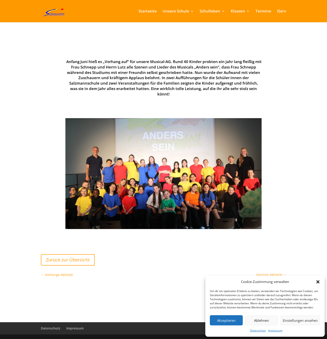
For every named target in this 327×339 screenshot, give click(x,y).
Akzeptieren (226, 320)
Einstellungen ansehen (300, 320)
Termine (263, 12)
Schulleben (210, 12)
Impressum (275, 330)
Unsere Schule (176, 12)
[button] (318, 282)
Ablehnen (261, 320)
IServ (281, 12)
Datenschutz (258, 330)
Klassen (238, 12)
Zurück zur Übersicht (68, 260)
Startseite (148, 12)
